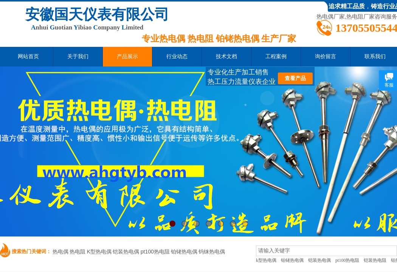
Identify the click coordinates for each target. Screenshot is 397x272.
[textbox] (326, 251)
